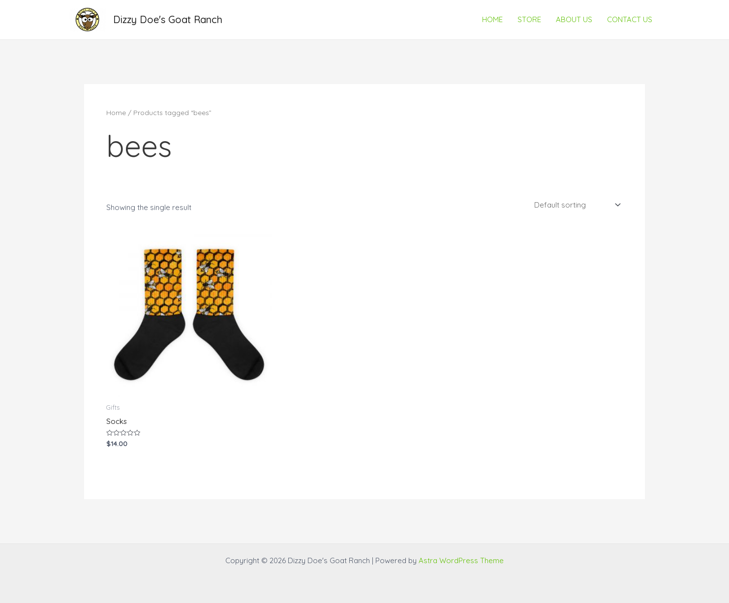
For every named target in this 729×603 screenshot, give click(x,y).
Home (116, 112)
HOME (492, 19)
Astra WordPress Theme (461, 560)
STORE (529, 19)
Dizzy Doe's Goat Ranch (167, 19)
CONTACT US (629, 19)
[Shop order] (576, 204)
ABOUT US (574, 19)
